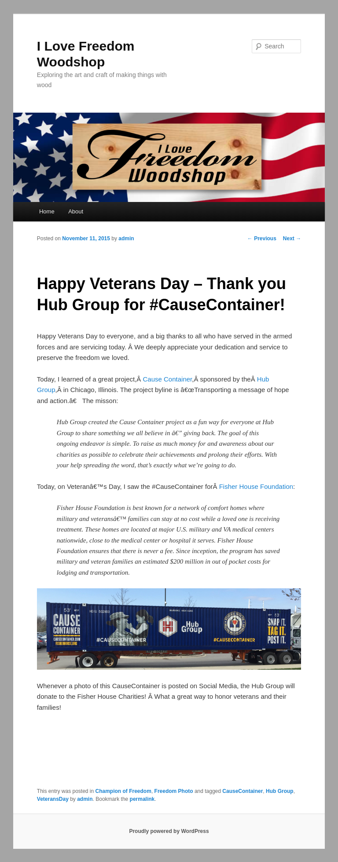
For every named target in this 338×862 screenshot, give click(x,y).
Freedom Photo (173, 791)
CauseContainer (242, 791)
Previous (261, 238)
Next (292, 238)
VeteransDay (53, 799)
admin (126, 238)
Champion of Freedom (123, 791)
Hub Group (280, 791)
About (75, 211)
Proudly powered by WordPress (169, 831)
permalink (142, 799)
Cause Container (167, 379)
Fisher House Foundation (256, 486)
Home (47, 211)
